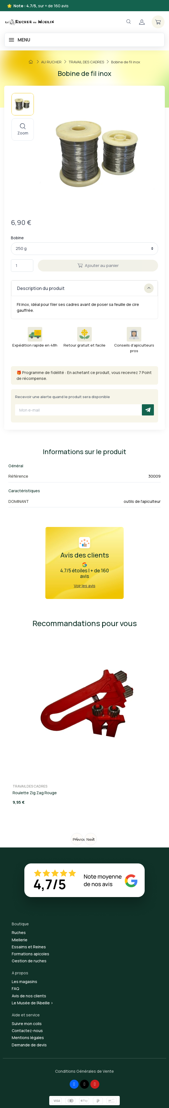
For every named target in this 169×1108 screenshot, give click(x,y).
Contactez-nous (27, 1030)
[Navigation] (128, 22)
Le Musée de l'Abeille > (32, 1002)
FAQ (15, 988)
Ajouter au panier (98, 265)
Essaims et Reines (29, 946)
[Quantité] (22, 265)
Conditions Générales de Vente (84, 1071)
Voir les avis (84, 585)
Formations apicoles (30, 953)
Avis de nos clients (29, 995)
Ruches (19, 932)
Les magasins (24, 981)
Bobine (17, 237)
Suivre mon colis (27, 1023)
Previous (78, 839)
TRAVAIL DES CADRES (30, 786)
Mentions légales (28, 1037)
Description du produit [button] (85, 288)
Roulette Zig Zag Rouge (35, 792)
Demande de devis (29, 1044)
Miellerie (19, 939)
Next (90, 839)
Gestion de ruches (29, 960)
